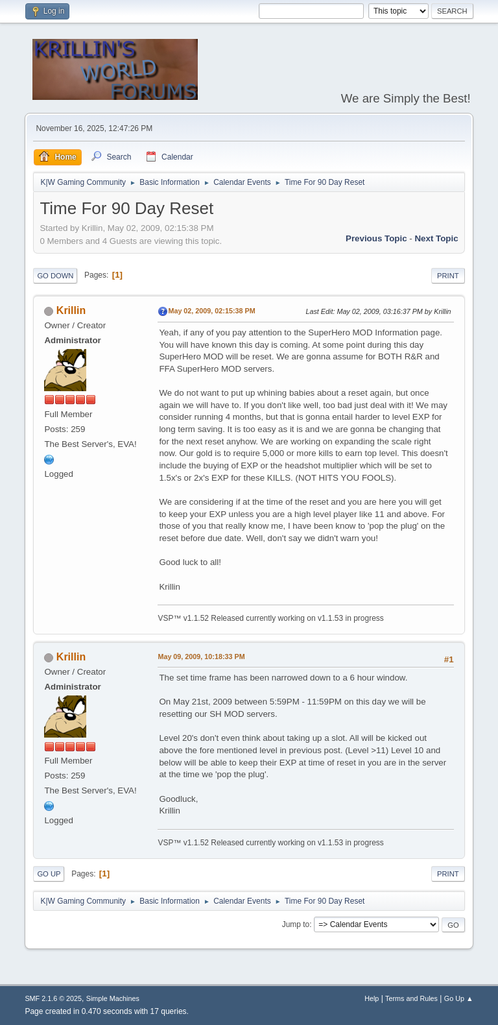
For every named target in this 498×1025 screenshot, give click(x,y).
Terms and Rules (411, 998)
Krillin (71, 310)
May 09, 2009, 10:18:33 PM (201, 656)
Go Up (48, 874)
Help (371, 998)
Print (448, 276)
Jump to (296, 924)
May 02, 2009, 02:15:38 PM (211, 311)
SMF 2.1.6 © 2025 (53, 998)
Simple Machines (112, 998)
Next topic (436, 238)
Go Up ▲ (458, 998)
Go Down (55, 276)
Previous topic (376, 238)
